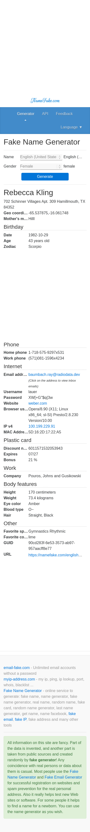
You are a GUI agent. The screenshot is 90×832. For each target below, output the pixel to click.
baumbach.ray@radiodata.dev (54, 374)
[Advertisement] (45, 45)
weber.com (38, 403)
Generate (45, 177)
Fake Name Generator (23, 691)
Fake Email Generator (63, 777)
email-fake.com (17, 668)
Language (72, 127)
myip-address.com (19, 679)
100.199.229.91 (42, 426)
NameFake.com (45, 100)
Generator (25, 114)
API (45, 114)
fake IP (20, 719)
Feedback (64, 114)
